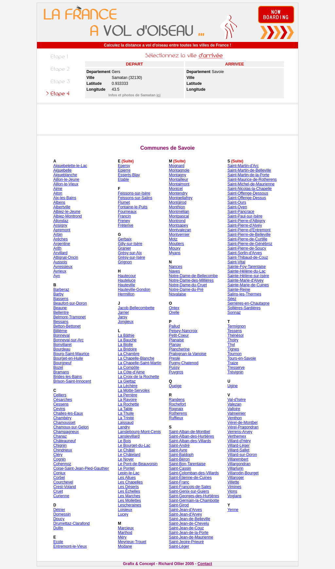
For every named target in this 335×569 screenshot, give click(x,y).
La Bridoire (127, 349)
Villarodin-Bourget (242, 473)
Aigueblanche (65, 175)
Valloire (233, 409)
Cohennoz (62, 464)
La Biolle (125, 344)
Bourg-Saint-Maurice (71, 353)
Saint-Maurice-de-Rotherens (252, 179)
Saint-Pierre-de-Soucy (246, 248)
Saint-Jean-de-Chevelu (189, 523)
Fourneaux (127, 211)
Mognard (176, 165)
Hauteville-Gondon (134, 289)
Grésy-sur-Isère (131, 257)
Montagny (177, 175)
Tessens (234, 331)
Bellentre (61, 312)
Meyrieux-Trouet (132, 542)
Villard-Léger (238, 445)
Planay (175, 344)
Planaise (176, 340)
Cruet (58, 491)
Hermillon (126, 294)
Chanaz (60, 436)
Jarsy (122, 317)
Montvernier (179, 234)
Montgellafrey (180, 198)
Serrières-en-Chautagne (248, 303)
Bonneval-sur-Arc (68, 340)
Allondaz (60, 220)
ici (158, 95)
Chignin (60, 445)
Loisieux (125, 509)
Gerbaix (125, 239)
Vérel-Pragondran (242, 427)
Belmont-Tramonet (69, 317)
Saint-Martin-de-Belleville (249, 170)
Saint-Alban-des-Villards (190, 441)
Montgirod (177, 202)
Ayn (56, 276)
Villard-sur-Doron (242, 454)
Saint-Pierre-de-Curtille (247, 239)
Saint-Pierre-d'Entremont (249, 230)
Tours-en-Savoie (241, 358)
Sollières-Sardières (243, 308)
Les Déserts (128, 486)
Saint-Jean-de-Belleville (189, 519)
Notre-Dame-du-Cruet (188, 285)
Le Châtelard (129, 454)
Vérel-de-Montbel (242, 422)
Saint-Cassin (180, 468)
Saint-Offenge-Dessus (246, 198)
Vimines (234, 486)
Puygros (176, 372)
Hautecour (127, 276)
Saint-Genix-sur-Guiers (189, 491)
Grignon (125, 262)
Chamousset (64, 422)
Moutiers (176, 243)
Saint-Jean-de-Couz (186, 528)
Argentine (61, 243)
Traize (232, 363)
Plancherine (179, 349)
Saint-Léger (179, 546)
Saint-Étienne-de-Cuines (190, 477)
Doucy (58, 519)
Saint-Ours (236, 202)
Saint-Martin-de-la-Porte (248, 175)
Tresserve (236, 367)
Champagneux (66, 431)
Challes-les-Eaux (68, 413)
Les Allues (127, 477)
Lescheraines (129, 505)
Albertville (61, 207)
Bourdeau (61, 349)
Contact (205, 563)
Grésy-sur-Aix (130, 253)
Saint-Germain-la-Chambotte (194, 500)
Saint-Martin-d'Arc (243, 165)
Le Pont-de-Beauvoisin (137, 464)
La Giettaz (127, 381)
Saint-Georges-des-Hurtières (194, 496)
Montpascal (179, 216)
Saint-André (179, 445)
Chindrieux (62, 450)
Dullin (58, 528)
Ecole (58, 542)
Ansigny (60, 225)
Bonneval (61, 335)
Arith (57, 248)
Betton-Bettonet (66, 326)
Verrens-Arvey (239, 431)
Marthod (125, 532)
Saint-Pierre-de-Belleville (249, 234)
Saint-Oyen (237, 207)
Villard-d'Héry (239, 441)
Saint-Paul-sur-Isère (244, 216)
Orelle (174, 312)
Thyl (231, 344)
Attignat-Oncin (65, 257)
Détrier (59, 509)
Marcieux (126, 528)
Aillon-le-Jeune (66, 179)
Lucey (123, 514)
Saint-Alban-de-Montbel (189, 431)
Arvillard (60, 253)
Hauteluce (126, 280)
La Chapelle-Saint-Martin (139, 363)
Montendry (178, 193)
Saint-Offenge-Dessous (247, 193)
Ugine (232, 386)
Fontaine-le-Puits (133, 207)
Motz (173, 239)
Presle (174, 358)
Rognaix (176, 409)
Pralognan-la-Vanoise (187, 353)
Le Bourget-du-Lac (134, 445)
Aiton (57, 193)
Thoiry (232, 340)
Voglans (234, 496)
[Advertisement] (167, 119)
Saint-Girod (179, 505)
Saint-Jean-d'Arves (185, 509)
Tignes (233, 349)
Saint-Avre (178, 450)
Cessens (61, 404)
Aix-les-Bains (64, 198)
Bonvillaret (62, 344)
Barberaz (61, 289)
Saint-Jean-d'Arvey (185, 514)
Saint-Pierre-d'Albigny (246, 220)
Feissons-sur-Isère (134, 193)
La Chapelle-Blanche (136, 358)
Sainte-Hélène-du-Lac (246, 271)
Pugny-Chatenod (183, 363)
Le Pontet (126, 468)
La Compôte (128, 367)
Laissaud (125, 422)
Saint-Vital (236, 262)
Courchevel (63, 482)
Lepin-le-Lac (128, 473)
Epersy (124, 165)
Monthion (177, 207)
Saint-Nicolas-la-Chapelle (249, 188)
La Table (125, 409)
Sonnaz (234, 312)
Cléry (57, 454)
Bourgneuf (62, 363)
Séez (231, 298)
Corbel (59, 477)
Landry (124, 427)
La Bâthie (126, 335)
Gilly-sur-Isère (130, 243)
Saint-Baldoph (181, 454)
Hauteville (126, 285)
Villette (233, 482)
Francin (124, 216)
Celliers (59, 395)
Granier (124, 248)
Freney (124, 220)
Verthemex (236, 436)
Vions (232, 491)
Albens (59, 202)
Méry (122, 537)
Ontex (174, 308)
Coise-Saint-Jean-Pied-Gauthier (81, 468)
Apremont (61, 230)
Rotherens (178, 413)
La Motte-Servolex (134, 390)
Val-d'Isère (236, 399)
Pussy (174, 367)
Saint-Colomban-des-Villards (194, 473)
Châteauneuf (64, 441)
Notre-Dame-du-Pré (186, 289)
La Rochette (128, 404)
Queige (175, 386)
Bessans (60, 321)
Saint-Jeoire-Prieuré (186, 542)
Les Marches (129, 496)
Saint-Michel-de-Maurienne (250, 184)
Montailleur (178, 179)
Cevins (59, 409)
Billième (60, 331)
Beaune (60, 308)
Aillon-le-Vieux (65, 184)
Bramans (61, 372)
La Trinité (126, 418)
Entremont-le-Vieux (70, 546)
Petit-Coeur (179, 335)
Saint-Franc (179, 482)
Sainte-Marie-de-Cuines (248, 285)
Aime (57, 188)
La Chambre (128, 353)
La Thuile (126, 413)
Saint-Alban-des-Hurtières (191, 436)
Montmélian (179, 211)
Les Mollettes (129, 500)
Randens (177, 399)
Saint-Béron (179, 459)
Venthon (234, 418)
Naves (174, 271)
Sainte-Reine (238, 289)
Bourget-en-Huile (68, 358)
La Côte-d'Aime (131, 372)
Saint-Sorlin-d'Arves (244, 253)
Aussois (60, 262)
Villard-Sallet (238, 450)
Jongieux (125, 321)
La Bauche (127, 340)
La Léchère (127, 386)
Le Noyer (126, 459)
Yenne (232, 509)
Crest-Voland (64, 486)
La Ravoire (127, 399)
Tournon (234, 353)
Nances (175, 266)
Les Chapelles (130, 482)
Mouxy (174, 248)
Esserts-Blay (129, 175)
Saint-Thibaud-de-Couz (247, 257)
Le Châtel (126, 450)
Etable (123, 179)
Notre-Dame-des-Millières (191, 280)
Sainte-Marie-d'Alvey (245, 280)
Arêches (60, 239)
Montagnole (179, 170)
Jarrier (123, 312)
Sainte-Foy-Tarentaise (246, 266)
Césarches (62, 399)
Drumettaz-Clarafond (71, 523)
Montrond (177, 220)
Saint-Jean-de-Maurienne (191, 537)
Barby (58, 294)
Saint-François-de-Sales (190, 486)
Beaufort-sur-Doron (70, 303)
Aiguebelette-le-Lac (70, 165)
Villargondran (239, 464)
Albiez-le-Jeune (66, 211)
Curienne (61, 496)
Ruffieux (176, 418)
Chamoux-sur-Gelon (71, 427)
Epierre (124, 170)
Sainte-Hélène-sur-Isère (248, 276)
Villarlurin (235, 468)
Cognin (59, 459)
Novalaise (177, 294)
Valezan (234, 404)
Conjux (59, 473)
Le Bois (124, 441)
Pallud (174, 326)
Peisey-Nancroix (183, 331)
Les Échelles (129, 491)
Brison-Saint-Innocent (72, 381)
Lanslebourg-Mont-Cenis (139, 431)
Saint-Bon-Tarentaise (187, 464)
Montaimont (179, 184)
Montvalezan (180, 230)
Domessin (62, 514)
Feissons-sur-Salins (135, 198)
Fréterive (125, 225)
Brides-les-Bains (67, 376)
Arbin (57, 234)
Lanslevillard (129, 436)
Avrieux (59, 271)
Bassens (60, 298)
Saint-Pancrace (240, 211)
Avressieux (62, 266)
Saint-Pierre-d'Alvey (244, 225)
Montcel (176, 188)
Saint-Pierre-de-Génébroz (249, 243)
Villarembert (237, 459)
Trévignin (235, 372)
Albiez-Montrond (67, 216)
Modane (125, 546)
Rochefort (177, 404)
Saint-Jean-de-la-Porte (188, 532)
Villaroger (235, 477)
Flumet (124, 202)
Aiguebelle (62, 170)
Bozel (58, 367)
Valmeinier (236, 413)
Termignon (236, 326)
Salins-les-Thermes (244, 294)
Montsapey (178, 225)
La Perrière (127, 395)
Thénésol (235, 335)
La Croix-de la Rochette (138, 376)
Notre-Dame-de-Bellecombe (193, 276)
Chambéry (62, 418)
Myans (174, 253)
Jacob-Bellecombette (136, 308)
